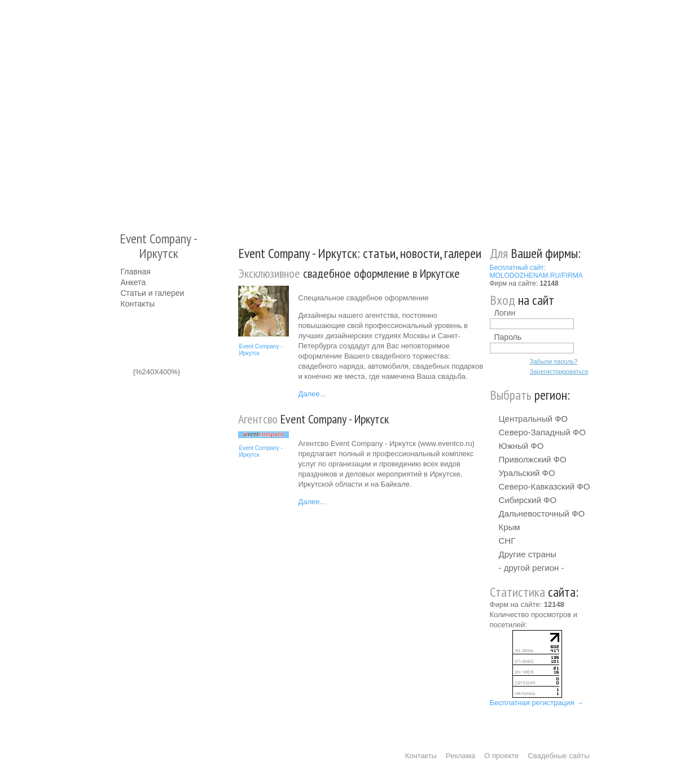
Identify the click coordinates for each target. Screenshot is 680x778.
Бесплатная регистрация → (537, 702)
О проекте (501, 755)
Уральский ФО (527, 473)
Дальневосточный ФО (542, 513)
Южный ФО (521, 446)
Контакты (138, 303)
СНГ (507, 540)
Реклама (460, 755)
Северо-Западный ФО (542, 432)
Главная (136, 271)
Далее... (312, 394)
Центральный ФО (533, 418)
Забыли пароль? (554, 361)
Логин (505, 312)
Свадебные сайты (558, 755)
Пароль (508, 337)
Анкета (133, 282)
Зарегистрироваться (559, 371)
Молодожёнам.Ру (125, 110)
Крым (509, 527)
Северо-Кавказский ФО (544, 486)
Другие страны (527, 554)
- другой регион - (531, 567)
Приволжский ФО (533, 459)
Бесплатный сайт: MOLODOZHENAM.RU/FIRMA (536, 271)
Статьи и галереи (153, 293)
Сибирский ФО (528, 500)
